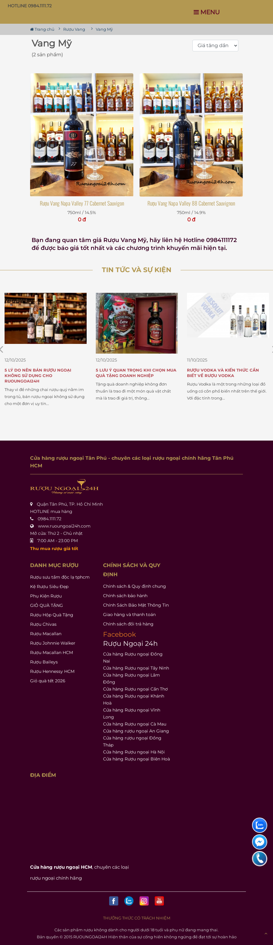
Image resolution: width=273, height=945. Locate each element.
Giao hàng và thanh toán (129, 614)
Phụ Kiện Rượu (46, 596)
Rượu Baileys (44, 662)
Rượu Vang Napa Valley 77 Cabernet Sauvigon (82, 203)
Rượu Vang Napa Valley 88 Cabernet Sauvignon (191, 203)
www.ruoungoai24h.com (64, 526)
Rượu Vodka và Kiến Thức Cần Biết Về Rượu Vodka (223, 373)
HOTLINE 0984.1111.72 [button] (30, 6)
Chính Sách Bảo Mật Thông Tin (136, 605)
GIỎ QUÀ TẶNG (46, 605)
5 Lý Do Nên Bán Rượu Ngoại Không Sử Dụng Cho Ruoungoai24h (38, 375)
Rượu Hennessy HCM (52, 671)
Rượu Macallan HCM (51, 652)
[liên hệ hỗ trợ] (260, 825)
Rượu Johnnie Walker (52, 643)
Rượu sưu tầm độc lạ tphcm (60, 577)
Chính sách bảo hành (125, 595)
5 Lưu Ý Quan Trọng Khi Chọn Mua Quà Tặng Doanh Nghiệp (136, 373)
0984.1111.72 (49, 518)
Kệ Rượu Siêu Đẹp (49, 586)
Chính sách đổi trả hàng (128, 624)
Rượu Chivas (43, 624)
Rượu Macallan (45, 633)
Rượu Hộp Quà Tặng (51, 615)
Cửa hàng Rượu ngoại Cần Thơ (135, 689)
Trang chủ (42, 29)
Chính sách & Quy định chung (134, 586)
